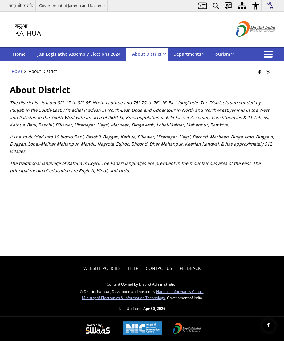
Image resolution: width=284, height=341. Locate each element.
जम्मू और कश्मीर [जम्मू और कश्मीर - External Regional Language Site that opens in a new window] (21, 5)
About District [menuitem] (149, 54)
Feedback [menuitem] (190, 268)
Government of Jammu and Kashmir (72, 5)
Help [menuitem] (133, 268)
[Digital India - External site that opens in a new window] (248, 42)
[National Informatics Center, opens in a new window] (142, 329)
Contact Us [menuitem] (159, 268)
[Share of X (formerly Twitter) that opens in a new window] (268, 72)
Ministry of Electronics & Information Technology (123, 297)
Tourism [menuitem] (223, 54)
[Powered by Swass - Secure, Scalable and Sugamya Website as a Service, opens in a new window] (98, 329)
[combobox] (270, 5)
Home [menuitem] (19, 54)
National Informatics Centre (180, 291)
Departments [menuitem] (189, 54)
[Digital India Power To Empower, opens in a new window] (187, 329)
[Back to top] (268, 325)
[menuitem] (202, 5)
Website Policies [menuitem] (102, 268)
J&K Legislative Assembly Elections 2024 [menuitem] (78, 54)
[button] (269, 54)
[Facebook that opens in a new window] (259, 72)
